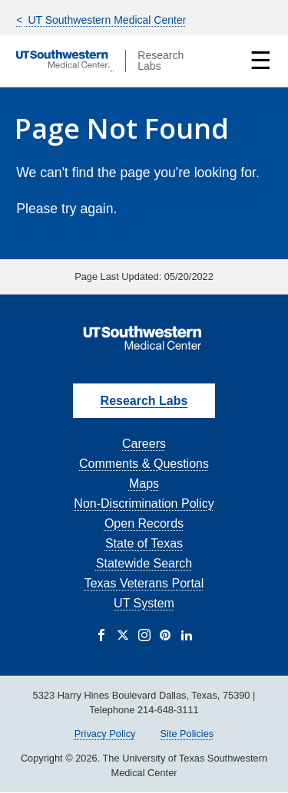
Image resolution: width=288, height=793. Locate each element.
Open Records (144, 523)
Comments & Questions (144, 463)
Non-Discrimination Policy (144, 503)
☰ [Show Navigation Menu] (261, 60)
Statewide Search (144, 563)
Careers (144, 443)
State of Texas (144, 543)
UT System (144, 603)
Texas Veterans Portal (144, 583)
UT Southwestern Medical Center (106, 20)
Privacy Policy (105, 733)
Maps (144, 483)
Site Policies (187, 733)
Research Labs (144, 400)
